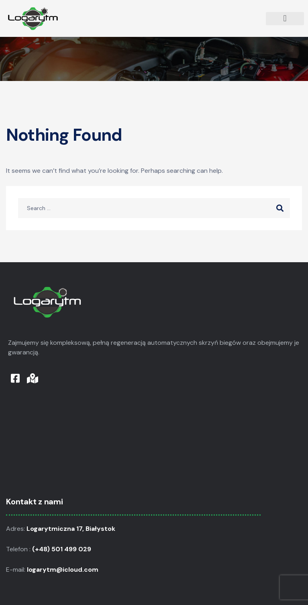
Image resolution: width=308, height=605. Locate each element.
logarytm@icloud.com (63, 569)
